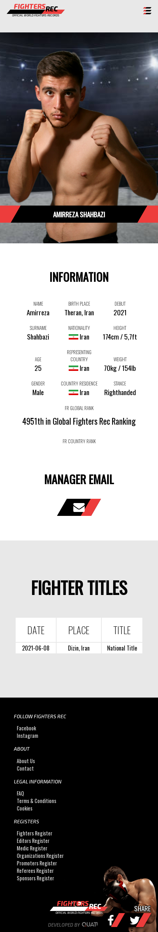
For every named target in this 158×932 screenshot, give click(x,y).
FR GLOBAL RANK (79, 407)
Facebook (26, 728)
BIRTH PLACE (79, 303)
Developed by (79, 925)
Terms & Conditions (36, 800)
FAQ (20, 793)
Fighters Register (34, 833)
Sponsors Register (35, 878)
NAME (38, 303)
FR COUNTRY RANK (79, 441)
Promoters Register (37, 863)
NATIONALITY (79, 327)
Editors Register (33, 841)
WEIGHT (120, 359)
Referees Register (35, 871)
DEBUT (120, 303)
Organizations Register (40, 856)
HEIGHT (120, 327)
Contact (25, 768)
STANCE (120, 383)
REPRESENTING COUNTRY (79, 355)
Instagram (27, 735)
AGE (38, 359)
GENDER (38, 383)
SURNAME (38, 327)
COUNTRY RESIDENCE (79, 383)
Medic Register (32, 848)
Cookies (24, 808)
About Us (26, 760)
